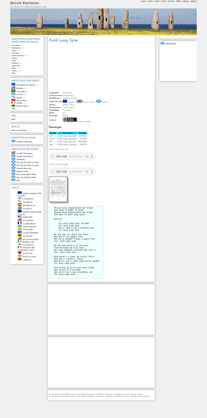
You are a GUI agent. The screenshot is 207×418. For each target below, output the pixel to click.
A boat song (28, 229)
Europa (71, 102)
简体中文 (193, 1)
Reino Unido (88, 102)
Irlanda (19, 103)
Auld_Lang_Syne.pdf (66, 136)
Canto (13, 50)
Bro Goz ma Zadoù (31, 239)
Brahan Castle (22, 171)
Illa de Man (21, 100)
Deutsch (163, 1)
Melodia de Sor (29, 205)
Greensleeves (28, 198)
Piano (13, 68)
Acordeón (15, 45)
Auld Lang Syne (29, 226)
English (150, 1)
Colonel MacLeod (23, 168)
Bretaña (19, 88)
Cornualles (20, 91)
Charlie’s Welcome (24, 141)
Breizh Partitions (24, 3)
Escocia (19, 94)
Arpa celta (15, 65)
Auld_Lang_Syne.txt (66, 142)
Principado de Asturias (25, 85)
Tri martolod (28, 220)
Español (156, 1)
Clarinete (15, 53)
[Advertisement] (101, 67)
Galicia (19, 97)
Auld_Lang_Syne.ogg (66, 144)
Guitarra (14, 63)
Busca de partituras (19, 130)
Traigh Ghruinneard (24, 156)
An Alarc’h (27, 208)
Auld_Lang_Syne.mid (67, 139)
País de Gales (22, 106)
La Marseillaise (29, 223)
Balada (66, 105)
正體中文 (185, 1)
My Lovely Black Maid (26, 174)
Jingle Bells (27, 217)
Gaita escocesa (17, 55)
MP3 (13, 119)
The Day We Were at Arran (27, 162)
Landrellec (27, 259)
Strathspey (20, 159)
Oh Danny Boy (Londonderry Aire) (26, 248)
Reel (18, 180)
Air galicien (28, 202)
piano (71, 107)
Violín (13, 70)
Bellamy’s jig (28, 242)
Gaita (13, 60)
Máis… (14, 73)
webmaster (119, 411)
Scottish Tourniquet (24, 153)
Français (143, 1)
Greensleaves (28, 245)
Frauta (14, 58)
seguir (72, 105)
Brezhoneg (171, 1)
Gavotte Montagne (30, 232)
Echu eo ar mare (29, 256)
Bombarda (15, 48)
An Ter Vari (27, 236)
